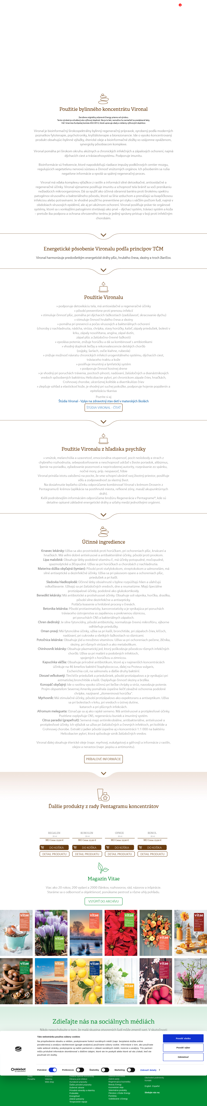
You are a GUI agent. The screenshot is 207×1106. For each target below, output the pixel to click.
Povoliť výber (183, 1078)
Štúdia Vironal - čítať (103, 407)
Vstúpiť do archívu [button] (103, 901)
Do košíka (56, 847)
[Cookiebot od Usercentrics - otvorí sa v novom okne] (18, 1100)
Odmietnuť (183, 1087)
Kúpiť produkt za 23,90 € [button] (127, 59)
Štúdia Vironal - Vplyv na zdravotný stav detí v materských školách (103, 401)
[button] (161, 8)
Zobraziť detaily (148, 1100)
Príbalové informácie (103, 759)
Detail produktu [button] (54, 854)
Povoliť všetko (183, 1069)
